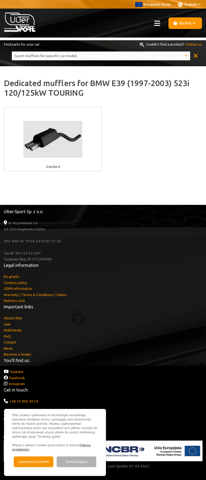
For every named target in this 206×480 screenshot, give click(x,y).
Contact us (193, 44)
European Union (153, 4)
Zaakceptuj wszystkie (33, 462)
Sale (7, 324)
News (8, 348)
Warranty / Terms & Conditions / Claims (35, 295)
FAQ (7, 336)
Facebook (17, 378)
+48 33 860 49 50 (23, 401)
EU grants (11, 276)
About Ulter (13, 318)
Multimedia (12, 330)
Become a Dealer (17, 354)
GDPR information (18, 288)
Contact (10, 342)
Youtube (16, 372)
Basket (185, 23)
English (189, 4)
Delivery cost (14, 300)
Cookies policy (15, 282)
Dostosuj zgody (76, 462)
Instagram (17, 384)
